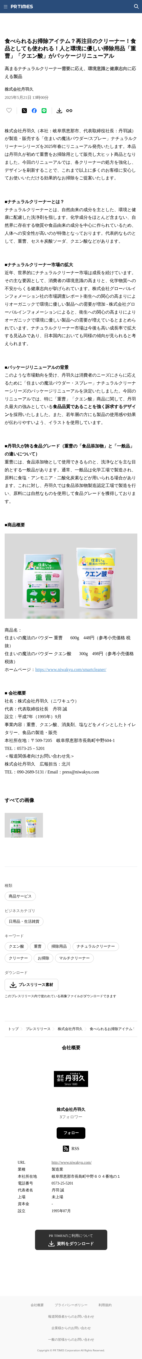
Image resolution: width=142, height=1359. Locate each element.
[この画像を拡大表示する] (24, 825)
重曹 (38, 946)
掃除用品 (59, 946)
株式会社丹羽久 (70, 1029)
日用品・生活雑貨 (24, 921)
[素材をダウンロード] (59, 110)
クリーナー (18, 958)
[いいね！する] (9, 110)
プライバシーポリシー (71, 1305)
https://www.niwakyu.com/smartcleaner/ (70, 669)
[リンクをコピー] (69, 110)
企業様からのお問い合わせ (71, 1328)
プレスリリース (38, 1029)
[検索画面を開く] (136, 6)
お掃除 (43, 958)
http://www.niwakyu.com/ (72, 1162)
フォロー (71, 1133)
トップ (13, 1029)
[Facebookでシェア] (34, 110)
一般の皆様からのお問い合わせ (71, 1339)
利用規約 (105, 1305)
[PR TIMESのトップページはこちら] (22, 6)
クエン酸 (16, 946)
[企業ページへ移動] (71, 1080)
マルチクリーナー (74, 958)
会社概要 (37, 1305)
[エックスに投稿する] (24, 110)
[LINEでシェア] (44, 110)
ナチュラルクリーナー (96, 946)
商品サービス (20, 896)
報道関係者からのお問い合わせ (71, 1316)
